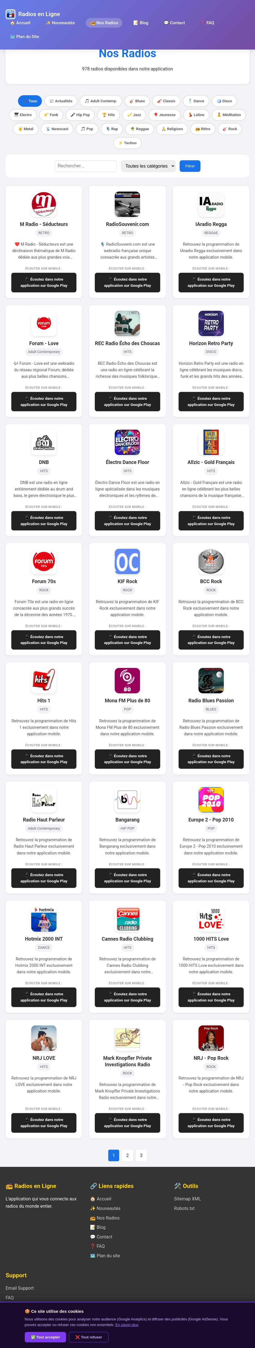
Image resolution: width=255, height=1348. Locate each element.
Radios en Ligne (39, 14)
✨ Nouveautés (60, 22)
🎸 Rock (230, 128)
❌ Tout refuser (88, 1337)
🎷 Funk (51, 114)
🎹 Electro (23, 114)
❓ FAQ (207, 22)
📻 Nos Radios (104, 22)
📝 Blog (140, 22)
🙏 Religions (172, 128)
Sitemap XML (187, 1199)
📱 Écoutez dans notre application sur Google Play (44, 282)
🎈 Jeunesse (165, 114)
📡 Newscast (57, 128)
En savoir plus (127, 1325)
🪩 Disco (224, 101)
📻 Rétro (202, 128)
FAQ (10, 1297)
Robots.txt (184, 1208)
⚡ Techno (127, 143)
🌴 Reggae (139, 128)
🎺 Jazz (134, 114)
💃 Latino (196, 114)
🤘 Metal (25, 128)
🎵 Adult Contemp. (101, 101)
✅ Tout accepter (45, 1337)
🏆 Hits (108, 114)
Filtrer (190, 166)
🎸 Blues (137, 101)
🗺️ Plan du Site (24, 36)
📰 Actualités (60, 101)
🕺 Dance (196, 101)
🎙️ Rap (112, 128)
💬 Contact (174, 22)
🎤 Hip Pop (80, 114)
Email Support (20, 1288)
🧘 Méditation (229, 114)
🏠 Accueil (20, 22)
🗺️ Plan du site (105, 1255)
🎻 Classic (166, 101)
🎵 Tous (30, 101)
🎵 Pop (87, 128)
